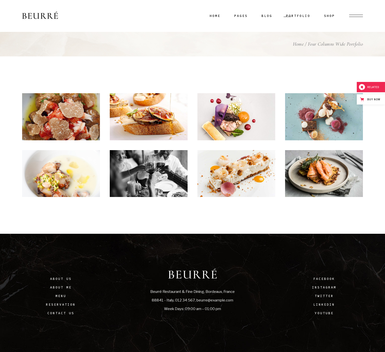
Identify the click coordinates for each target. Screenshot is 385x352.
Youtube (324, 313)
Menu (60, 296)
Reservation (61, 304)
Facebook (324, 279)
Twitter (324, 296)
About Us (61, 279)
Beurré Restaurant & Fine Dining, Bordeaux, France (192, 291)
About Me (61, 287)
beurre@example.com (214, 300)
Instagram (324, 287)
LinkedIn (324, 304)
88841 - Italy (163, 300)
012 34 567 (185, 300)
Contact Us (60, 313)
